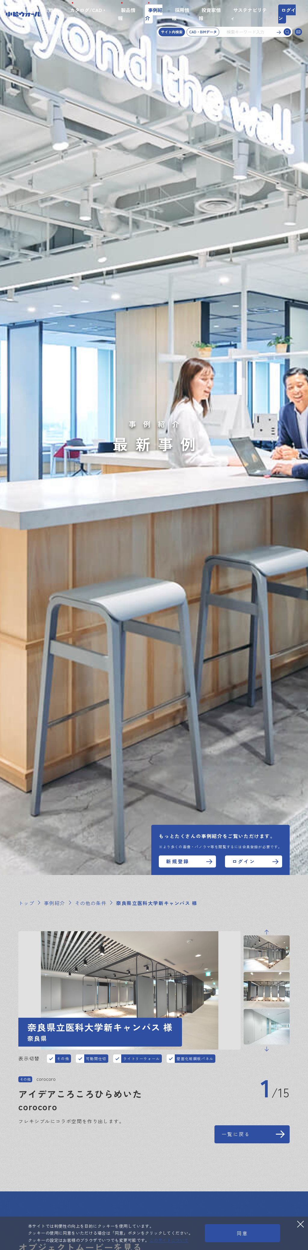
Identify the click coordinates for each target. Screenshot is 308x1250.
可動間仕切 (96, 1058)
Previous (266, 932)
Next (266, 1049)
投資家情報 (210, 14)
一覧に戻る (236, 1134)
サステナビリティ (248, 14)
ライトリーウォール (141, 1058)
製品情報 (126, 14)
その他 (63, 1058)
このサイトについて (169, 1240)
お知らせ (49, 14)
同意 (242, 1233)
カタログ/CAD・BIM (87, 14)
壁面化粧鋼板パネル (195, 1058)
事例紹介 (153, 14)
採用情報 (180, 14)
